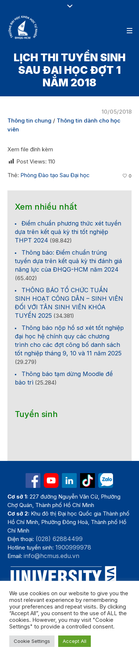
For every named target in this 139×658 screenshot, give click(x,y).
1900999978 (73, 547)
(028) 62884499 (59, 538)
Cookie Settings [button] (32, 641)
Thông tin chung (29, 120)
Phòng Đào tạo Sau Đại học (55, 175)
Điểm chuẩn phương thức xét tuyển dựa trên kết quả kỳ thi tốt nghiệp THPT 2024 (68, 232)
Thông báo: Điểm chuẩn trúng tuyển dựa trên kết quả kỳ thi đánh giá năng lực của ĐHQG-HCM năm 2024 (68, 261)
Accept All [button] (74, 641)
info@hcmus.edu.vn (51, 555)
